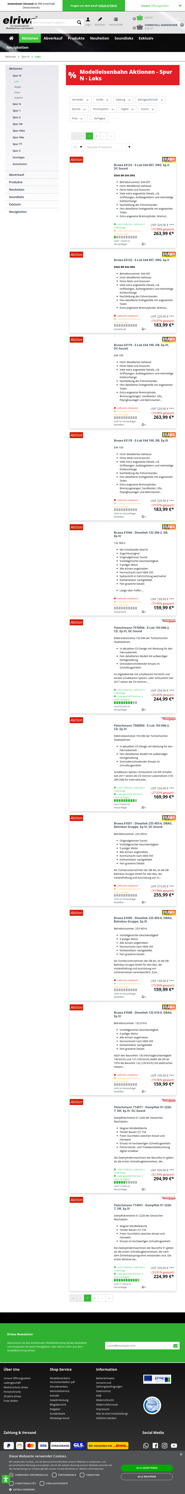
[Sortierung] (108, 147)
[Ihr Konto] (88, 22)
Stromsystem (103, 109)
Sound (147, 109)
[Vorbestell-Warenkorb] (154, 27)
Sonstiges (19, 157)
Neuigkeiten (18, 212)
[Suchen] (79, 22)
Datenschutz (103, 1391)
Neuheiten (16, 190)
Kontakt (54, 1395)
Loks (16, 81)
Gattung (123, 99)
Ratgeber (55, 1409)
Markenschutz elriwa (16, 1387)
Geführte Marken (106, 1418)
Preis (77, 118)
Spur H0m (19, 130)
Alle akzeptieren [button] (147, 1467)
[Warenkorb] (141, 17)
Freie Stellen (11, 1400)
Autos (17, 92)
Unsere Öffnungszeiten (17, 1378)
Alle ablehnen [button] (147, 1476)
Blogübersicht (58, 1404)
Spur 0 (17, 117)
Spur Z (17, 150)
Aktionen (15, 69)
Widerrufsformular (107, 1404)
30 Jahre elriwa (12, 1396)
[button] (6, 1479)
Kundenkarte (57, 1413)
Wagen (17, 86)
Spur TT (17, 144)
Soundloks (16, 197)
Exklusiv (15, 204)
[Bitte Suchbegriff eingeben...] (53, 22)
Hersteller (80, 99)
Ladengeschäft (12, 1382)
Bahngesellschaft (151, 99)
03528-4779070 (108, 5)
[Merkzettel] (100, 22)
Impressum (102, 1409)
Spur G (17, 104)
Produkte (15, 182)
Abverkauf (16, 175)
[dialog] (92, 1472)
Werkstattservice (60, 1391)
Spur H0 (17, 124)
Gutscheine (20, 164)
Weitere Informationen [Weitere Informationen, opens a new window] (91, 1468)
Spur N (17, 75)
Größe (102, 99)
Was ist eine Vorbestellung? (112, 1413)
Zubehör (18, 97)
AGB (98, 1395)
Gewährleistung (59, 1400)
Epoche (79, 109)
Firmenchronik (12, 1391)
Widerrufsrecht (105, 1400)
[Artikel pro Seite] (77, 147)
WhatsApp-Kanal (59, 1418)
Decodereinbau (59, 1386)
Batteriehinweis (105, 1378)
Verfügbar (100, 118)
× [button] (181, 1454)
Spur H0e (18, 137)
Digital (127, 109)
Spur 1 (17, 110)
